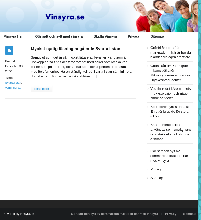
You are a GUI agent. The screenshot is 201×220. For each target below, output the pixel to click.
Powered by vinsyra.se (18, 214)
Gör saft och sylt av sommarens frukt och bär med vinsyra (169, 156)
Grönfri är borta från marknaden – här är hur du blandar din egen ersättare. (170, 52)
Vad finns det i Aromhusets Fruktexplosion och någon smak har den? (170, 93)
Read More (41, 88)
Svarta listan (13, 82)
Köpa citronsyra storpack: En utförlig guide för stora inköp (169, 111)
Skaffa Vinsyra (105, 36)
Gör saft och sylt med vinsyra (59, 36)
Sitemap (157, 36)
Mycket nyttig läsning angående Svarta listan (75, 48)
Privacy (134, 36)
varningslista (13, 87)
